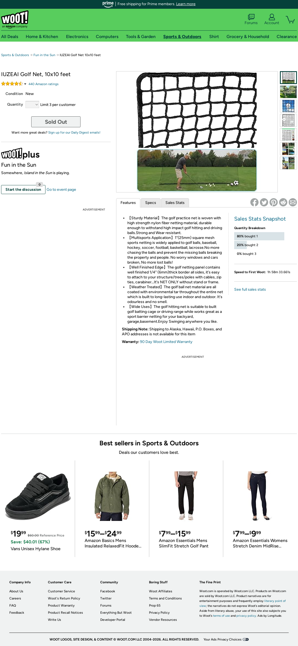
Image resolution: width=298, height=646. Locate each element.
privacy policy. (246, 616)
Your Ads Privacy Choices (223, 639)
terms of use (221, 616)
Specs (150, 202)
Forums (251, 19)
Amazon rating (43, 84)
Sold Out (56, 122)
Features (128, 202)
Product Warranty (61, 605)
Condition (14, 93)
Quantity (15, 104)
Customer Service (61, 591)
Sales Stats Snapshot (260, 218)
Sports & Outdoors (15, 55)
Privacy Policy (159, 613)
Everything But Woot (116, 613)
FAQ (12, 605)
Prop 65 (155, 605)
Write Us (54, 620)
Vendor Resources (163, 620)
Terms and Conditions (165, 598)
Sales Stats (175, 202)
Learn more (186, 4)
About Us (16, 591)
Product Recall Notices (65, 613)
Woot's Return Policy (64, 598)
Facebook (107, 591)
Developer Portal (112, 620)
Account (271, 19)
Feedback (16, 613)
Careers (15, 598)
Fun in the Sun (44, 55)
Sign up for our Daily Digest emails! (74, 132)
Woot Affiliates (160, 591)
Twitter (105, 598)
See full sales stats (250, 289)
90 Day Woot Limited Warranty (166, 341)
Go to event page (61, 189)
